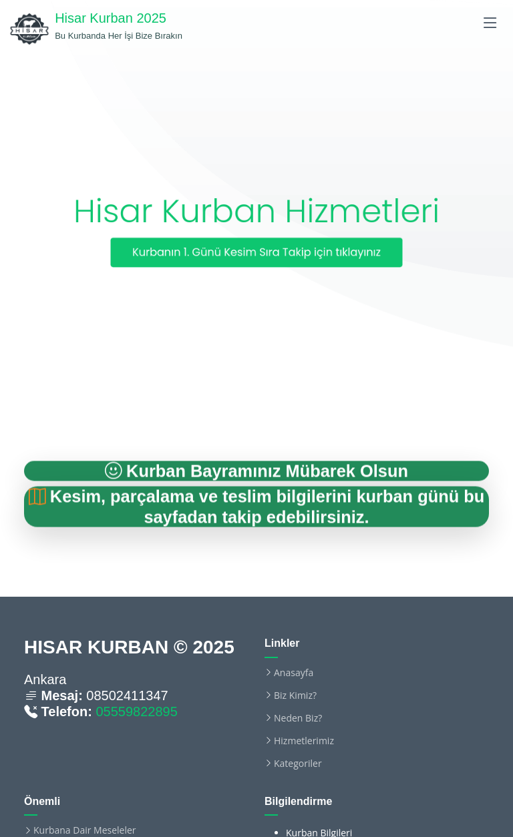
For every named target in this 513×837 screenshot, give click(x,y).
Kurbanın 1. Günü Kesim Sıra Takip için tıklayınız (256, 252)
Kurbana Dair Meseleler (84, 830)
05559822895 (136, 711)
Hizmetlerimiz (304, 741)
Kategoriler (298, 763)
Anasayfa (293, 672)
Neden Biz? (298, 718)
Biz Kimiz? (295, 695)
